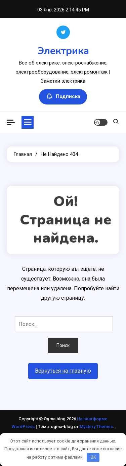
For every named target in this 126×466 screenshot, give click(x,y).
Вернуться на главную (63, 371)
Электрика (63, 51)
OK (93, 457)
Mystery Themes (96, 426)
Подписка (63, 97)
